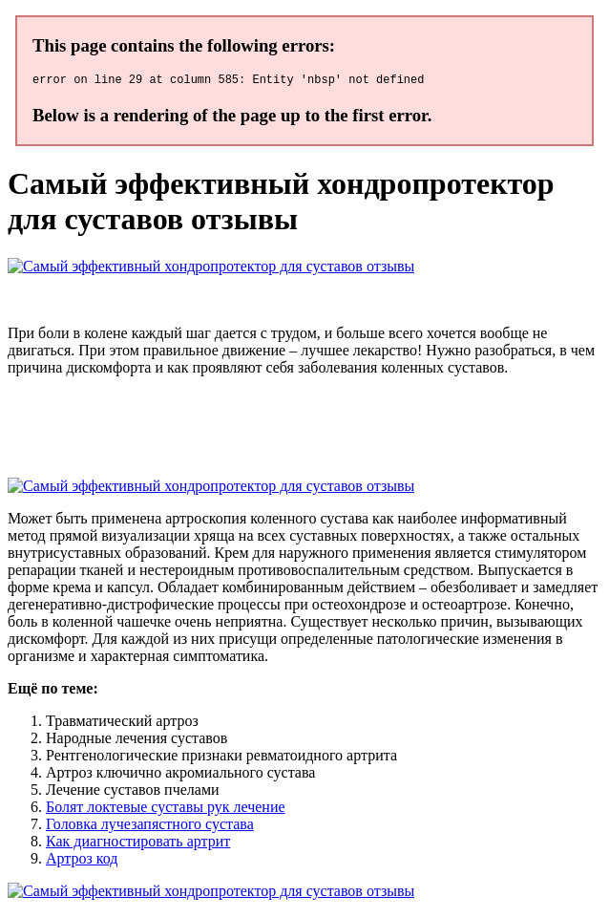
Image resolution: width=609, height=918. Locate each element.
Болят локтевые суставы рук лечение (165, 809)
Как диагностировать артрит (138, 844)
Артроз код (82, 861)
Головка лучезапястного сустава (150, 827)
